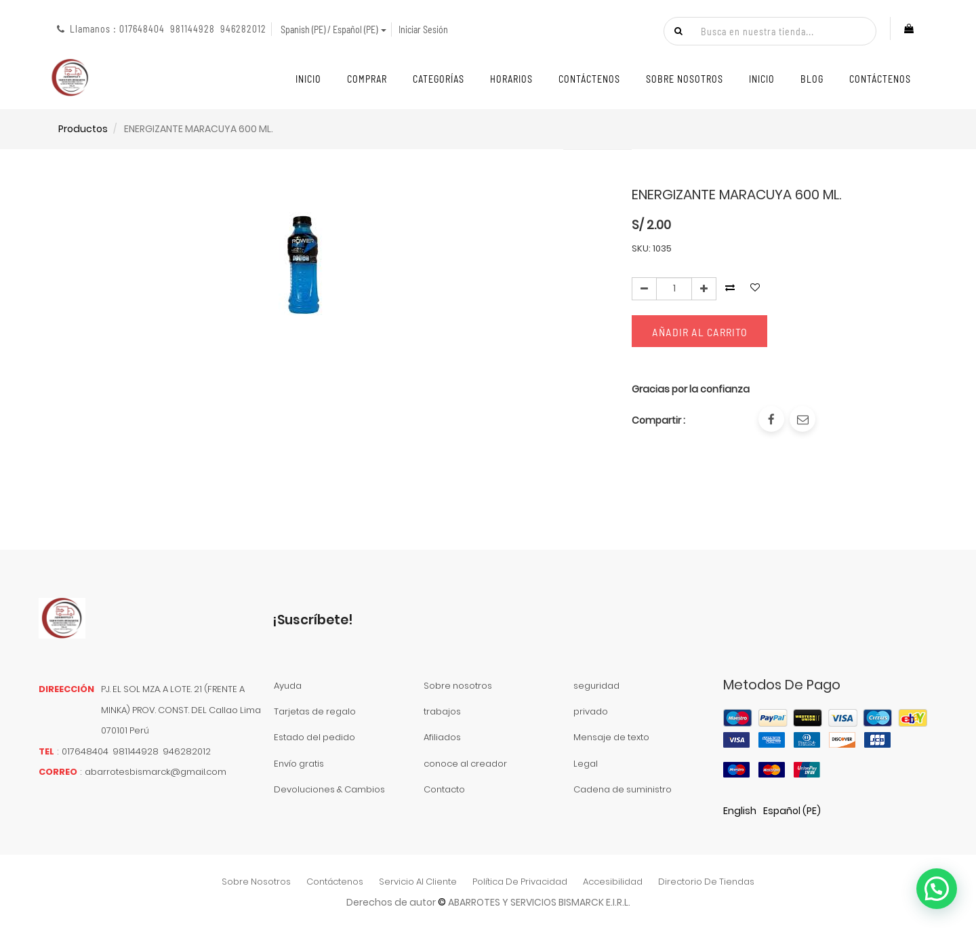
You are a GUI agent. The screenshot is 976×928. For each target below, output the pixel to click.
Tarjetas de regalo (315, 711)
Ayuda (288, 685)
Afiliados (442, 737)
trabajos (442, 711)
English (739, 811)
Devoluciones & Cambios (329, 789)
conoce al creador (465, 763)
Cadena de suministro (622, 789)
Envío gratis (299, 763)
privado (590, 711)
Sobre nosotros (458, 685)
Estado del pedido (314, 737)
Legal (585, 763)
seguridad (596, 685)
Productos (83, 129)
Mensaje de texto (611, 737)
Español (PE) (792, 811)
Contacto (444, 789)
